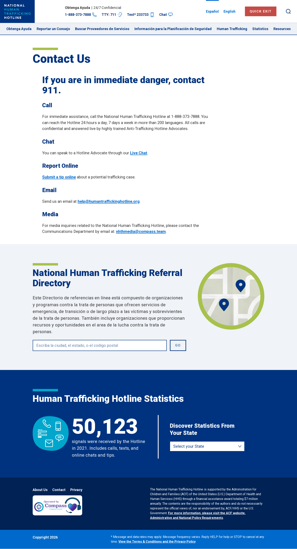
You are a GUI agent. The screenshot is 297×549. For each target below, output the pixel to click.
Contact (59, 490)
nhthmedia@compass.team (141, 231)
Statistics (260, 29)
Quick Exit (261, 11)
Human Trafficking (232, 29)
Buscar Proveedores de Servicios (102, 29)
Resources (282, 29)
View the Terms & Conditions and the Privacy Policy (157, 541)
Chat (166, 14)
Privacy (76, 490)
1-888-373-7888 (81, 14)
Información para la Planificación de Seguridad (173, 29)
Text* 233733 (140, 14)
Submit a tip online (59, 177)
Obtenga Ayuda (18, 29)
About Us (40, 490)
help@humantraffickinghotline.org (109, 201)
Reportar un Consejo (53, 29)
